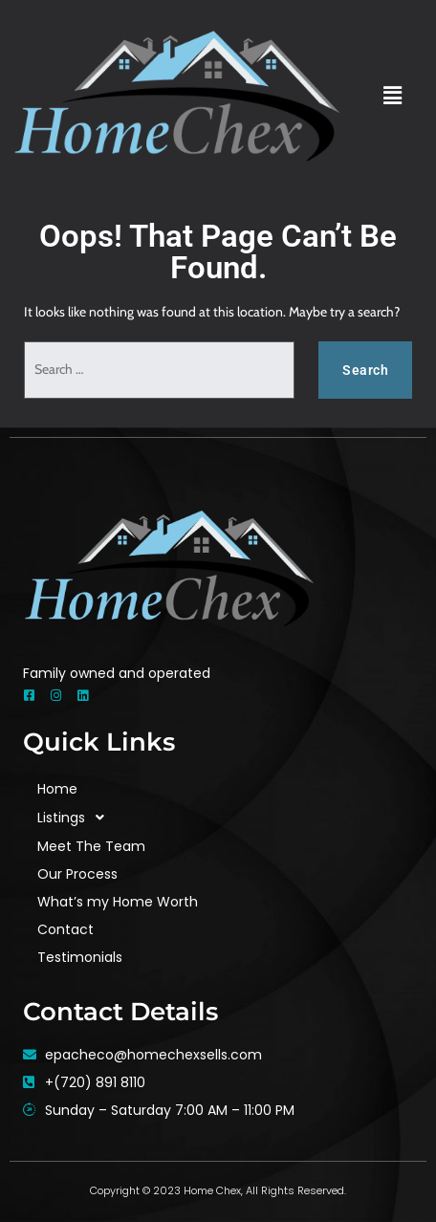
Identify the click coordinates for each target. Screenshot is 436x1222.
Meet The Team (91, 846)
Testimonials (79, 957)
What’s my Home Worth (117, 901)
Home (57, 788)
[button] (393, 95)
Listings (76, 818)
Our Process (77, 874)
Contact (65, 929)
